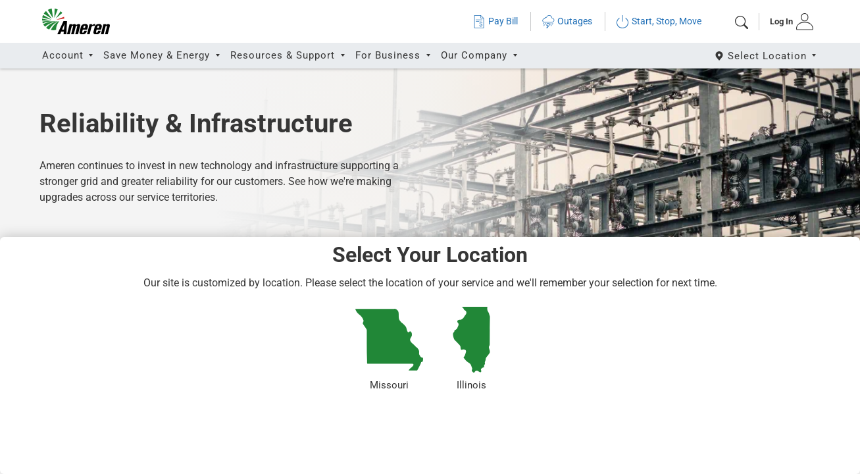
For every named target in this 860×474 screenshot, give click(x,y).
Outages (567, 21)
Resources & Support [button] (284, 55)
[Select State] (766, 55)
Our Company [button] (476, 55)
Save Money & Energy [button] (158, 55)
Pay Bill (495, 21)
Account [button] (64, 55)
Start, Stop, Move (658, 21)
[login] (787, 21)
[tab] (787, 21)
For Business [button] (389, 55)
